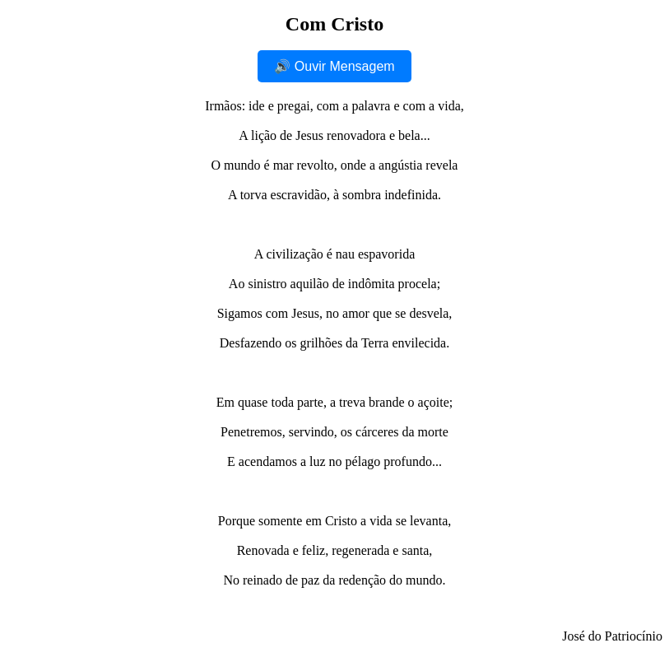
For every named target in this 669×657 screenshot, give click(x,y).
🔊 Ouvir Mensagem (334, 66)
